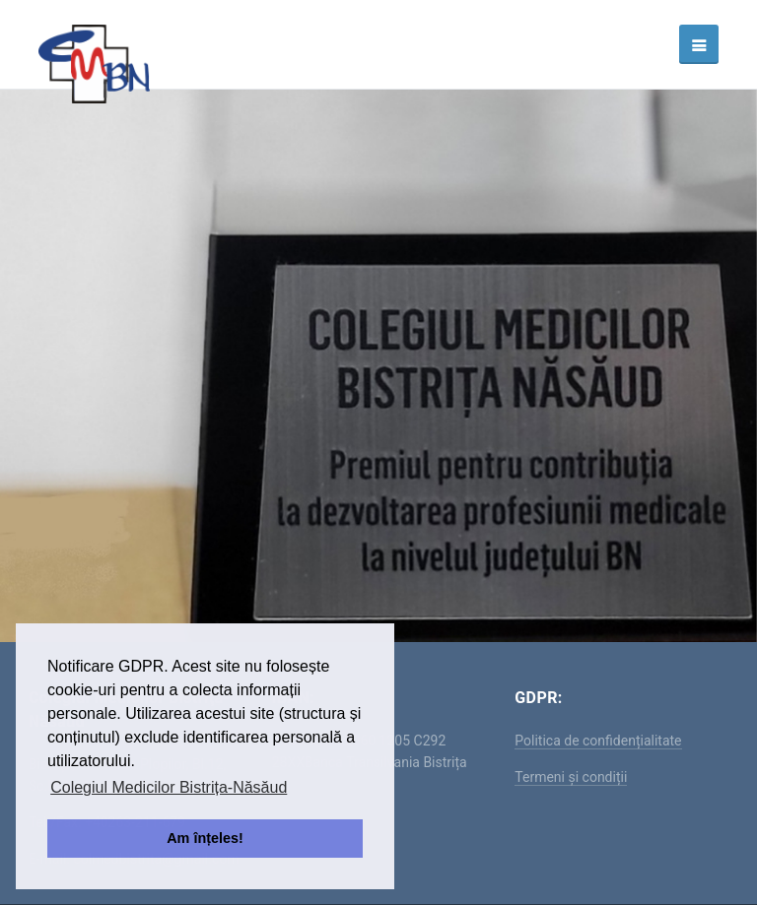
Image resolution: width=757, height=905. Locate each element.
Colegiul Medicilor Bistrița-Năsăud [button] (168, 787)
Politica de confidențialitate (598, 740)
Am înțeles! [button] (205, 838)
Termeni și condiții (571, 777)
